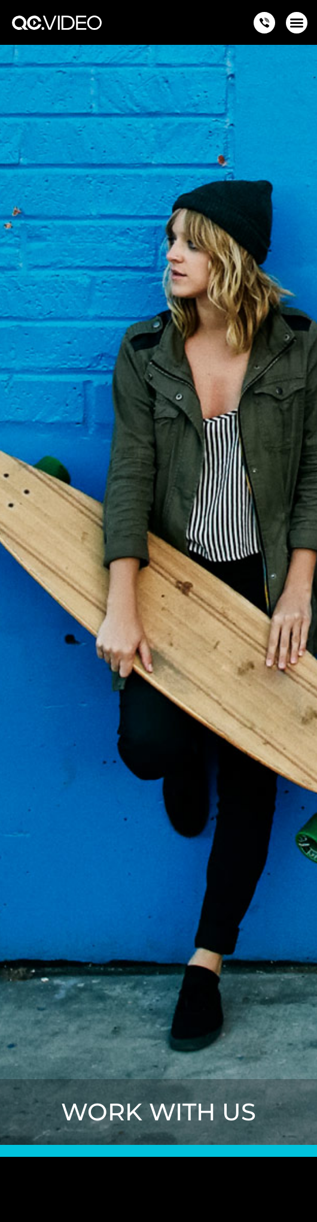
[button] (296, 22)
